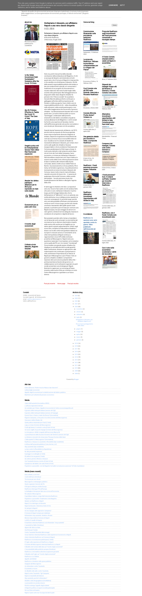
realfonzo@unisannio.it (34, 299)
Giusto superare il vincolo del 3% (35, 484)
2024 (76, 295)
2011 (76, 365)
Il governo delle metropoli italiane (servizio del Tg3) (40, 410)
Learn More (113, 5)
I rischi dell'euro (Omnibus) (33, 477)
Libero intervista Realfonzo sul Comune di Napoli (40, 537)
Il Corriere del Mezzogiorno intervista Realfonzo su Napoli (42, 544)
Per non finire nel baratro (32, 590)
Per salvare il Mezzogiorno (33, 494)
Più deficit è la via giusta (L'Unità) (35, 456)
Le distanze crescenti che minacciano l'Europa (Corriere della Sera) (45, 437)
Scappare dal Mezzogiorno (33, 564)
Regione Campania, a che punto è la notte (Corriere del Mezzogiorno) (46, 417)
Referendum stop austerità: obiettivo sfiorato (38, 515)
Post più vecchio (73, 283)
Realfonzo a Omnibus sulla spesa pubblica (38, 561)
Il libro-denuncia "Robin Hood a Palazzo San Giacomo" (41, 387)
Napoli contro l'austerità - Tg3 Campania (37, 573)
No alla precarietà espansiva (33, 451)
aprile (78, 334)
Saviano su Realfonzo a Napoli (34, 501)
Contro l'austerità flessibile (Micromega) (37, 532)
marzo (78, 337)
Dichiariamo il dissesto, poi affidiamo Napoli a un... (84, 320)
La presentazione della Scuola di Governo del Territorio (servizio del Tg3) (47, 434)
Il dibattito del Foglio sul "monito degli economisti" (40, 554)
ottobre (78, 312)
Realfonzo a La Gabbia (32, 556)
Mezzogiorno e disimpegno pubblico (36, 482)
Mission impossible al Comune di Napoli (37, 518)
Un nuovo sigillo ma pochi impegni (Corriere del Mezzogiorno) (43, 430)
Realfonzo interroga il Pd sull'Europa (36, 489)
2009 (76, 371)
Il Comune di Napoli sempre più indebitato (37, 513)
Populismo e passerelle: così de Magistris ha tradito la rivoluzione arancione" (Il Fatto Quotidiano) (54, 466)
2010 (76, 368)
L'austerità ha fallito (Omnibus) (34, 525)
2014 (76, 357)
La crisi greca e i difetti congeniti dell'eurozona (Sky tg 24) (42, 432)
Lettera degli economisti (32, 390)
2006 (76, 373)
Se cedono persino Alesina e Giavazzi (36, 459)
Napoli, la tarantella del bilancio (34, 576)
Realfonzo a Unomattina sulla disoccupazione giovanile (42, 551)
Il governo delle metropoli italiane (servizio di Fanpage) (41, 413)
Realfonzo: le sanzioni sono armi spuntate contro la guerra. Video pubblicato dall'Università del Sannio (90, 224)
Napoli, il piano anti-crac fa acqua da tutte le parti (39, 593)
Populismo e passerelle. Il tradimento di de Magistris (41, 498)
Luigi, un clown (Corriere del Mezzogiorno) (38, 425)
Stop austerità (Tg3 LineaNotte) (34, 446)
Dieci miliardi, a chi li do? (32, 474)
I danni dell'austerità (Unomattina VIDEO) (37, 403)
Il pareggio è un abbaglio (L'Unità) (35, 454)
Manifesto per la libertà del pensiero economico (39, 395)
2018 (76, 346)
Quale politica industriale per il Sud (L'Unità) (38, 422)
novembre (79, 309)
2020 (76, 306)
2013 (76, 360)
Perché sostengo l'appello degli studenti (37, 585)
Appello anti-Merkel (30, 559)
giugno (78, 329)
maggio (78, 331)
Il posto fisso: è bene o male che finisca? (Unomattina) (41, 415)
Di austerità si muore (31, 568)
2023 (76, 298)
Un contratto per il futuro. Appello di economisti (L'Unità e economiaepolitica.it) (49, 408)
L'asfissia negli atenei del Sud (34, 406)
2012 (76, 362)
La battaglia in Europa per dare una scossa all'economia (42, 491)
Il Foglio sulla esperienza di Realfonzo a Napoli (39, 542)
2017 (76, 349)
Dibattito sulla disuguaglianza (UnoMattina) (38, 580)
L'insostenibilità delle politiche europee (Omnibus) (40, 549)
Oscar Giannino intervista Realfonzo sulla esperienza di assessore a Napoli (48, 535)
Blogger (76, 379)
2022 (76, 301)
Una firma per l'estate (31, 530)
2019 (76, 343)
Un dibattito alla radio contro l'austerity (36, 571)
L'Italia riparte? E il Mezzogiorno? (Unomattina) (39, 439)
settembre (79, 314)
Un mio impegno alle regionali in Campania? (38, 511)
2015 (76, 354)
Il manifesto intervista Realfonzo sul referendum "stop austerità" (44, 522)
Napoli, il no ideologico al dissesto (35, 503)
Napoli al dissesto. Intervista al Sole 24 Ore (38, 506)
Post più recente (49, 283)
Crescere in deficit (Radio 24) (33, 420)
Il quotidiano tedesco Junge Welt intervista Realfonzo (41, 496)
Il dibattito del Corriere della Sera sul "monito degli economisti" (44, 547)
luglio (78, 317)
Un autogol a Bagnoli (31, 508)
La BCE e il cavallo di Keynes (33, 520)
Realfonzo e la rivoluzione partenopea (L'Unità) (39, 539)
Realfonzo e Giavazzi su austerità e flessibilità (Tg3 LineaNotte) (44, 442)
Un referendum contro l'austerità (34, 566)
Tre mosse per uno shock (32, 479)
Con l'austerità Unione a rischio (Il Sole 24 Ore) (39, 461)
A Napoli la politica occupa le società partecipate (40, 588)
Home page (61, 283)
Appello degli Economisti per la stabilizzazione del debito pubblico (45, 392)
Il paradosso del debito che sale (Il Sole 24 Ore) (39, 463)
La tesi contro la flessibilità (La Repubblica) (38, 449)
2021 (76, 304)
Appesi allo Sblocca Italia (32, 527)
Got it (122, 5)
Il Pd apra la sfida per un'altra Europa (36, 486)
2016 (76, 351)
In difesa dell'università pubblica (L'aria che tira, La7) (41, 444)
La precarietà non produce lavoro (35, 583)
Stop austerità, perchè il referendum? (36, 578)
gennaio (79, 340)
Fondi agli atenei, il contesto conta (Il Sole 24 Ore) (40, 427)
